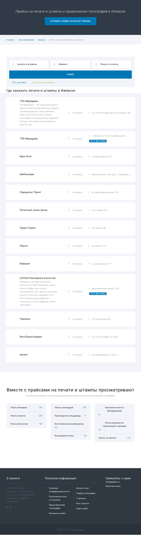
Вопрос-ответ (82, 493)
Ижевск (41, 40)
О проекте (81, 503)
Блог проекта (82, 509)
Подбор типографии (85, 498)
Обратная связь (113, 491)
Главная (10, 40)
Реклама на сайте (57, 518)
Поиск (70, 74)
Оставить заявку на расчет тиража (70, 21)
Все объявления (26, 40)
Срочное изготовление (44, 82)
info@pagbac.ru (113, 487)
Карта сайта (82, 514)
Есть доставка (19, 82)
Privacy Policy (78, 535)
